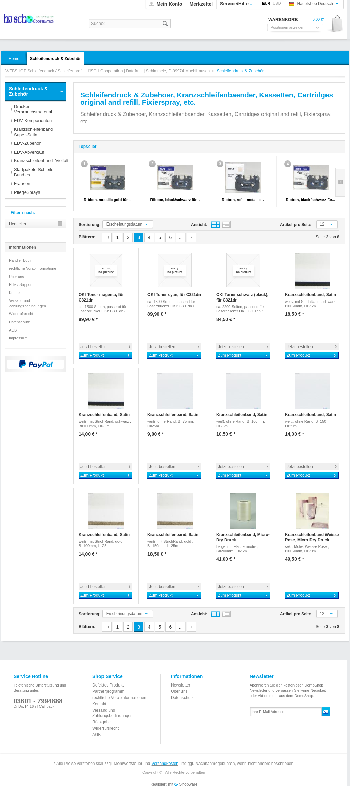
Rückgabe (101, 722)
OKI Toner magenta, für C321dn (101, 297)
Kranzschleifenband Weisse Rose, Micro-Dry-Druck (312, 537)
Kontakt (15, 293)
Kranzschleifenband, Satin (310, 294)
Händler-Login (20, 260)
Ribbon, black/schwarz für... (175, 200)
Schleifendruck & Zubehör (28, 91)
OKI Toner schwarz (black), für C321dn (242, 297)
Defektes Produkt (108, 685)
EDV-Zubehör (27, 143)
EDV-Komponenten (33, 120)
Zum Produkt (92, 355)
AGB (13, 330)
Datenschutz (19, 322)
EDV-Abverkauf (29, 152)
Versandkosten (165, 763)
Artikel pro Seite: (296, 224)
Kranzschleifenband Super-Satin (33, 132)
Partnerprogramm (108, 691)
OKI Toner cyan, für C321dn (174, 294)
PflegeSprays (27, 192)
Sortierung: (90, 224)
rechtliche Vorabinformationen (34, 268)
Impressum (18, 338)
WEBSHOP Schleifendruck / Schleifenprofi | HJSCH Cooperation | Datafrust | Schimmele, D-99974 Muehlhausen (29, 21)
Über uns (16, 277)
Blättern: (87, 237)
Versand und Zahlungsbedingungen (27, 303)
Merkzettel (201, 4)
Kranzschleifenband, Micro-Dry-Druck (243, 537)
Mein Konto (169, 4)
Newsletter (180, 685)
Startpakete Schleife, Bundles (34, 172)
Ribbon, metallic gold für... (107, 200)
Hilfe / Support (21, 284)
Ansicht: (199, 224)
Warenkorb (335, 24)
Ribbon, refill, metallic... (243, 200)
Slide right (340, 182)
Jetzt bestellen (93, 346)
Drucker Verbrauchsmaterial (33, 109)
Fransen (22, 183)
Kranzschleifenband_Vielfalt (40, 160)
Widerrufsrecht (21, 314)
